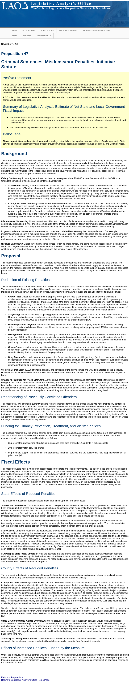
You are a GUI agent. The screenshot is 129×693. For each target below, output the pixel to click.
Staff (14, 36)
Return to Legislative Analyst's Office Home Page (25, 680)
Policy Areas (29, 30)
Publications (47, 30)
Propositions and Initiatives (96, 30)
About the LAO (44, 36)
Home (14, 30)
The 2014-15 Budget (68, 30)
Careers (27, 36)
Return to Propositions (12, 677)
